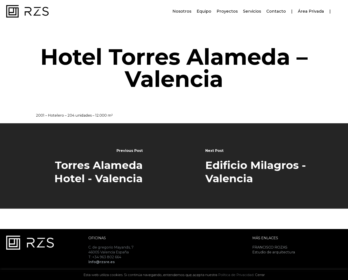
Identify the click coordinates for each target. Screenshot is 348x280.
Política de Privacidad (235, 275)
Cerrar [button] (260, 275)
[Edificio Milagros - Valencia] (261, 166)
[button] (339, 2)
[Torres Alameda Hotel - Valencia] (87, 166)
